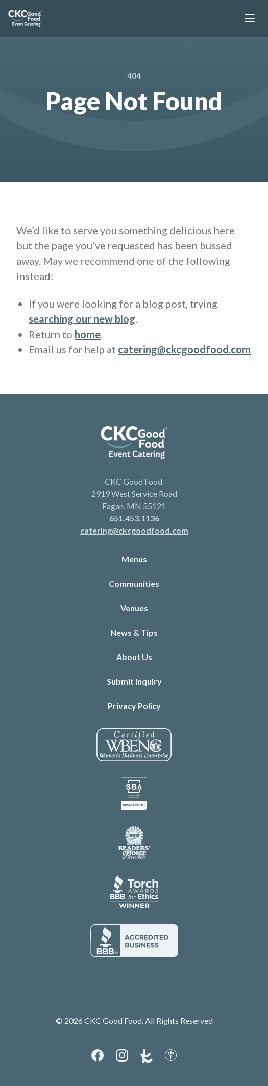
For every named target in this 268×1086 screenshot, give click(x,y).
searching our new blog (82, 319)
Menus (134, 559)
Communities (134, 583)
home (88, 334)
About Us (134, 657)
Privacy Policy (134, 706)
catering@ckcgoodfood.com (184, 349)
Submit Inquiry (134, 681)
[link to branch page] (25, 18)
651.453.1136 (134, 518)
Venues (134, 608)
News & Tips (134, 632)
